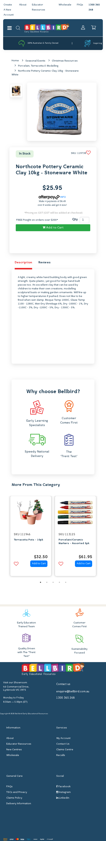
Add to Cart (53, 227)
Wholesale (65, 5)
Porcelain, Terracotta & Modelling (38, 66)
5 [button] (66, 582)
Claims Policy (14, 798)
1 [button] (40, 582)
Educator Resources (18, 744)
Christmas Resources (65, 61)
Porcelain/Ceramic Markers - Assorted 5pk (74, 542)
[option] (30, 537)
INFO (52, 197)
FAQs (80, 5)
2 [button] (47, 582)
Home (15, 60)
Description (23, 262)
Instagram (63, 792)
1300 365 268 (65, 698)
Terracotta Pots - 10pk (28, 540)
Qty (75, 219)
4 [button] (59, 582)
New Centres (14, 749)
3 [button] (53, 582)
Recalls (60, 755)
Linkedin (62, 797)
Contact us (63, 684)
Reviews (44, 262)
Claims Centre (64, 749)
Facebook (63, 786)
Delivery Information (18, 803)
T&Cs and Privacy (16, 792)
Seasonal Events (35, 61)
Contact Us (62, 744)
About (22, 5)
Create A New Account (9, 10)
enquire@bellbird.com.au (72, 691)
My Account (63, 738)
